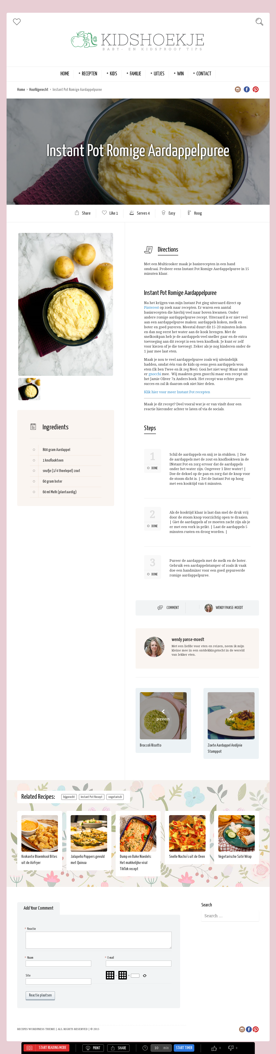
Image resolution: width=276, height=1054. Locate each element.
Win (180, 74)
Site (28, 975)
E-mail (110, 957)
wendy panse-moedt (229, 608)
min (166, 1048)
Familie (135, 74)
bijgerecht (69, 797)
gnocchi (155, 374)
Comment (173, 608)
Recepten (89, 74)
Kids (113, 74)
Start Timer (184, 1048)
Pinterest (151, 308)
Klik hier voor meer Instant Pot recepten (177, 392)
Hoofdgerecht (38, 90)
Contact (203, 74)
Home (64, 74)
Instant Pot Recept (91, 797)
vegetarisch (115, 797)
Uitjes (159, 74)
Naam (29, 957)
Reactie (31, 929)
